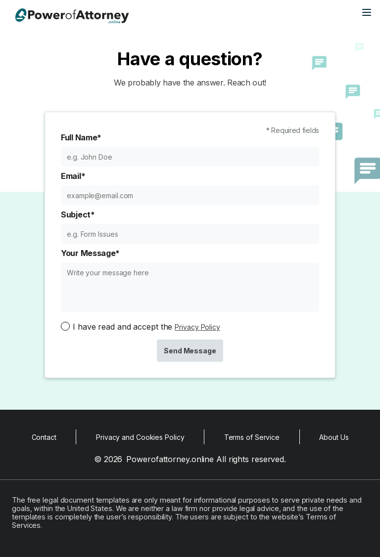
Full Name (81, 137)
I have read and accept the (146, 327)
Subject (78, 214)
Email (73, 176)
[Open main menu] (366, 12)
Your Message (90, 253)
